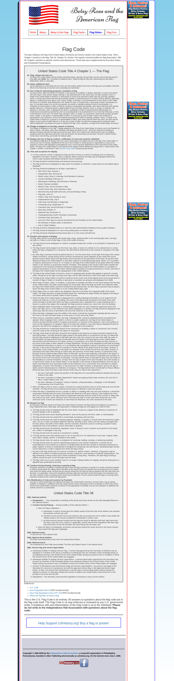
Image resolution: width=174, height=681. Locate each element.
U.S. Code (34, 587)
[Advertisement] (138, 60)
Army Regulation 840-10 (40, 590)
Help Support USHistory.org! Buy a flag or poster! (73, 623)
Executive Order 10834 (67, 148)
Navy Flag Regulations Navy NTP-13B (46, 593)
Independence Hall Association (64, 653)
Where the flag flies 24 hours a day (44, 596)
